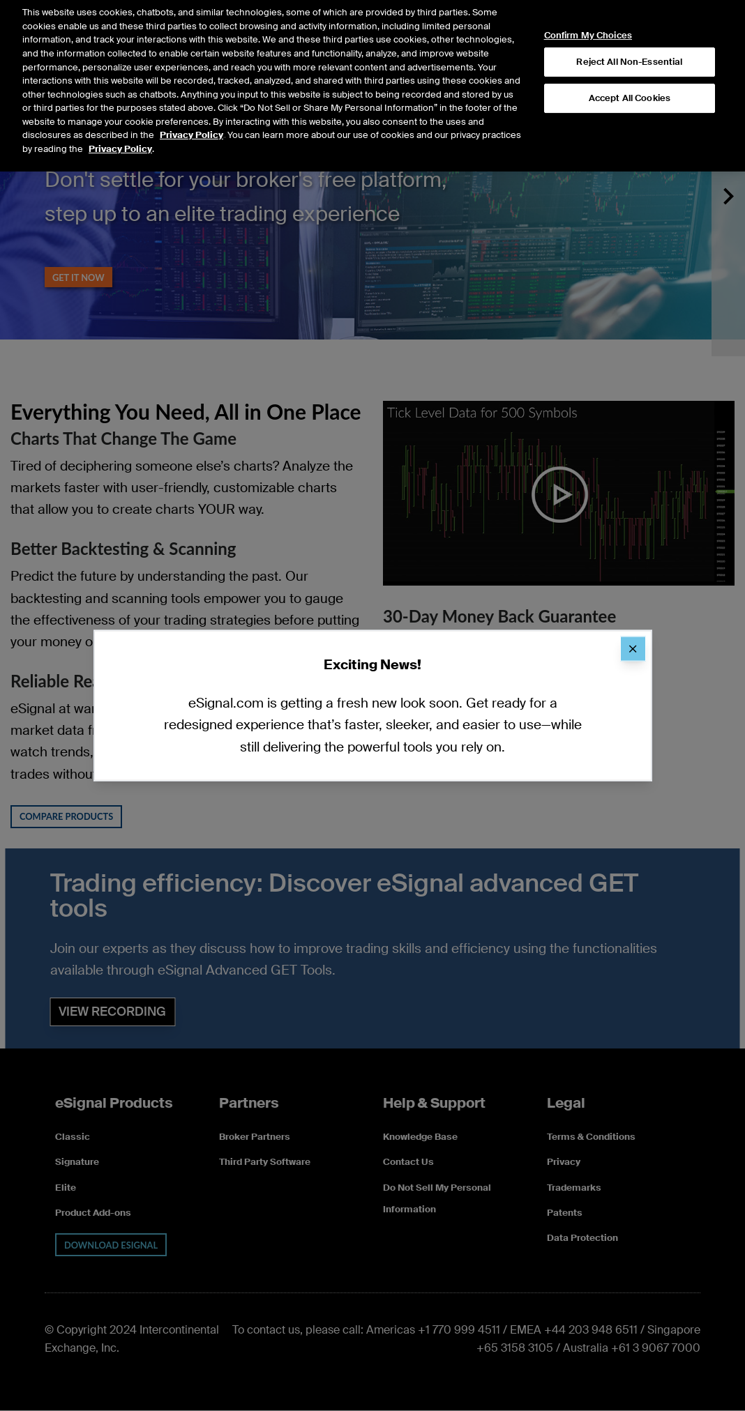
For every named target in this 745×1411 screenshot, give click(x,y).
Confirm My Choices (588, 18)
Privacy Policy (191, 118)
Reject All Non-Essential (629, 45)
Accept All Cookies (629, 81)
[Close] (632, 649)
